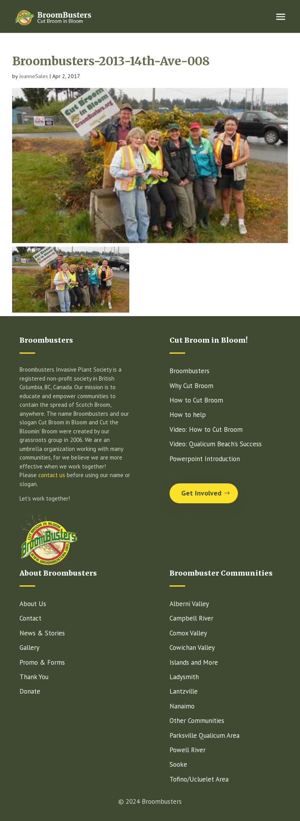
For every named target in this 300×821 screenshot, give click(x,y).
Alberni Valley (189, 603)
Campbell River (191, 618)
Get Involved (201, 492)
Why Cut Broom (191, 385)
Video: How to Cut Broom (206, 429)
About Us (33, 603)
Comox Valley (188, 633)
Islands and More (194, 662)
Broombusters (189, 371)
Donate (30, 691)
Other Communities (197, 720)
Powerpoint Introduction (205, 458)
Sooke (178, 764)
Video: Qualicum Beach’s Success (216, 444)
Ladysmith (184, 677)
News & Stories (42, 633)
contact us (51, 475)
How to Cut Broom (196, 400)
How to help (188, 414)
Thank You (34, 677)
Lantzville (184, 691)
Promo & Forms (42, 662)
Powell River (187, 750)
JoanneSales (33, 76)
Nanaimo (182, 706)
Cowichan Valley (192, 647)
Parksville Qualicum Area (204, 735)
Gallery (29, 647)
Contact (30, 618)
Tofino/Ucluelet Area (199, 779)
